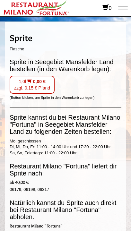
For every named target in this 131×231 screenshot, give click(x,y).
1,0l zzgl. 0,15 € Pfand (32, 84)
